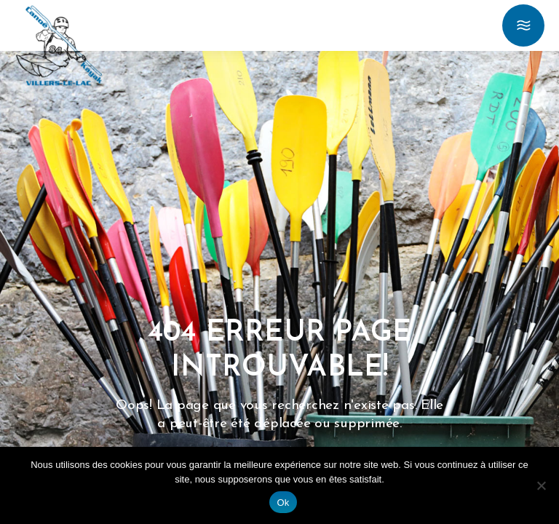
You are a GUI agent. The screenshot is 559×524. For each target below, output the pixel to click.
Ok (283, 502)
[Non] (541, 485)
